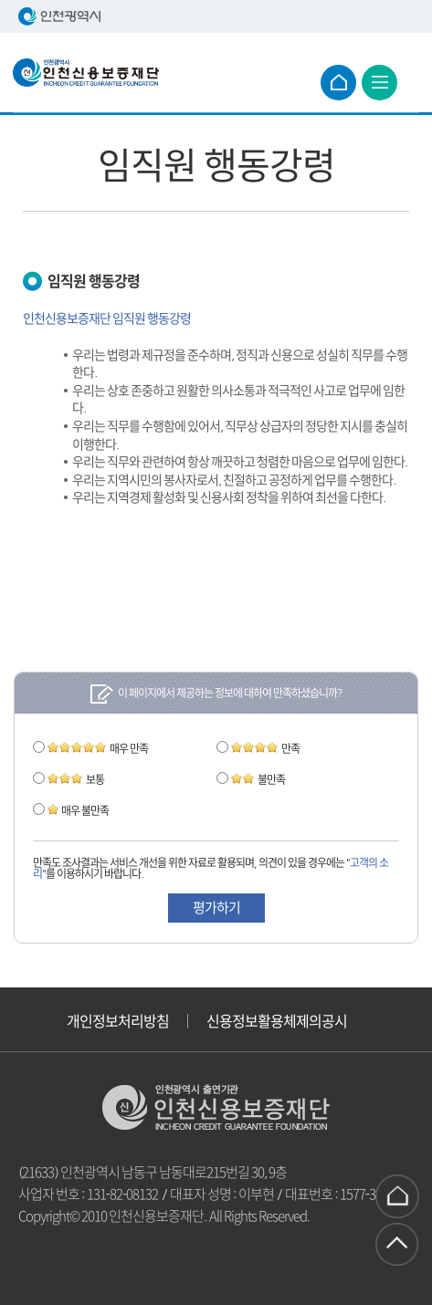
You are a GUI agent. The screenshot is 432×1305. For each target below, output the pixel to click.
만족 (265, 748)
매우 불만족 (78, 810)
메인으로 (338, 82)
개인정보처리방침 (118, 1021)
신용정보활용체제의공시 (276, 1021)
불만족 (258, 779)
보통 (75, 779)
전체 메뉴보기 (379, 82)
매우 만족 (97, 748)
